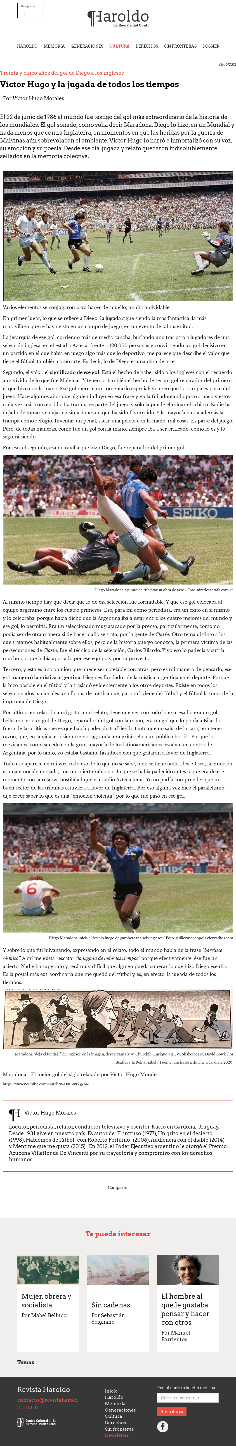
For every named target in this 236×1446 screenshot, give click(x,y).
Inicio (111, 1391)
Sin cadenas (110, 1305)
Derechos (147, 46)
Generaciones (87, 46)
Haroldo (26, 46)
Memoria (54, 46)
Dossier (211, 46)
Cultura (119, 46)
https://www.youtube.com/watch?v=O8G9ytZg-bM (46, 1084)
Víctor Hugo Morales (38, 98)
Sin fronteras (180, 46)
